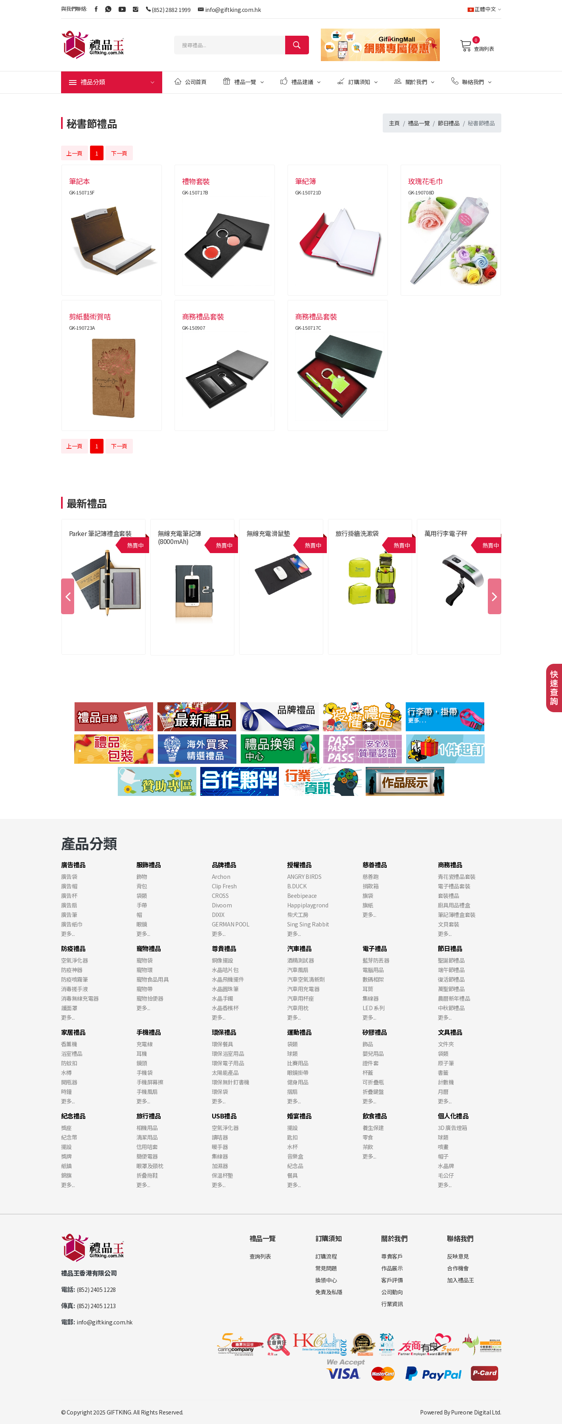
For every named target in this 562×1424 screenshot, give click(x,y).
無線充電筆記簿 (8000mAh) (179, 537)
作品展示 (392, 1268)
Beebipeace (302, 895)
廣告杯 (69, 895)
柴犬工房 (298, 915)
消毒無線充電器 (80, 998)
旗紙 (368, 905)
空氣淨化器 (74, 960)
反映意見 (458, 1256)
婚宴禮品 (299, 1115)
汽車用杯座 (300, 998)
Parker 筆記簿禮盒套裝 (100, 533)
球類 (292, 1053)
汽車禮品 (299, 948)
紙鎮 (66, 1166)
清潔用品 (147, 1137)
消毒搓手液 (74, 989)
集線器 (371, 998)
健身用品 (298, 1082)
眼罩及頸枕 (149, 1166)
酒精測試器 (300, 960)
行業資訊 (392, 1304)
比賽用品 (298, 1063)
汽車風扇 (298, 970)
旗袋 (368, 895)
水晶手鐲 (223, 998)
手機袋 (144, 1072)
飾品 (368, 1044)
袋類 (141, 895)
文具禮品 (450, 1032)
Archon (221, 876)
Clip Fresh (224, 886)
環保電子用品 (228, 1063)
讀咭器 (220, 1137)
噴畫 (443, 1147)
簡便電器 (147, 1156)
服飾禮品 (148, 864)
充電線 (144, 1044)
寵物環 (144, 970)
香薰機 (69, 1044)
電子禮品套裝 (454, 886)
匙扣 (292, 1137)
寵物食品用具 (152, 979)
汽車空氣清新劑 (306, 979)
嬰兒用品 (373, 1053)
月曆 (443, 1091)
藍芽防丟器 (376, 960)
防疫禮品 (73, 948)
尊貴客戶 (392, 1256)
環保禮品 (224, 1032)
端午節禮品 (451, 970)
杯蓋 (368, 1072)
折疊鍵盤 (373, 1091)
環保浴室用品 (228, 1053)
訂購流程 (326, 1256)
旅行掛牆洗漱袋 (357, 533)
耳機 (141, 1053)
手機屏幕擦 (149, 1082)
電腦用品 (373, 970)
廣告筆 (69, 915)
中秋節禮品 (451, 1008)
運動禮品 (299, 1032)
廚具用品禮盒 (454, 905)
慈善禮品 (375, 864)
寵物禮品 (148, 948)
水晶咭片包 (225, 970)
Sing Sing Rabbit (308, 924)
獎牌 (66, 1156)
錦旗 (66, 1175)
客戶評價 (392, 1280)
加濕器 (220, 1166)
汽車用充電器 (303, 989)
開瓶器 (69, 1082)
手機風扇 (147, 1091)
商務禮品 (450, 864)
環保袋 (220, 1091)
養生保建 (373, 1128)
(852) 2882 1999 (171, 9)
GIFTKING (119, 1412)
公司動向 (392, 1292)
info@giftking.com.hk (233, 9)
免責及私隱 (328, 1292)
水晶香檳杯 (225, 1008)
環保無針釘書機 (231, 1082)
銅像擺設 (223, 960)
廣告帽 (69, 886)
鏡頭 (141, 1063)
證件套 (371, 1063)
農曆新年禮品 (454, 998)
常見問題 (326, 1268)
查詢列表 (477, 45)
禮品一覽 (243, 81)
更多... (68, 934)
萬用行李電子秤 (446, 533)
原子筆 (446, 1063)
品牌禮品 (224, 864)
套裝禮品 (449, 895)
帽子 (443, 1156)
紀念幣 (69, 1137)
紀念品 (295, 1166)
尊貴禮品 (224, 948)
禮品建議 (300, 81)
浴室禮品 (72, 1053)
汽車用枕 (298, 1008)
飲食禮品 (375, 1115)
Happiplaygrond (307, 905)
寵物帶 (144, 989)
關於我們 (414, 81)
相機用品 (147, 1128)
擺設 (66, 1147)
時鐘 (66, 1091)
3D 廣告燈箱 (453, 1128)
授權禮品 (299, 864)
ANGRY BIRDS (304, 876)
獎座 (66, 1128)
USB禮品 (224, 1115)
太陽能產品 (225, 1072)
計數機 (446, 1082)
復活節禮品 (451, 979)
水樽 (66, 1072)
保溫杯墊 (223, 1175)
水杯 (292, 1147)
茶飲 (368, 1147)
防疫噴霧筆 (74, 979)
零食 (368, 1137)
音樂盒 (295, 1156)
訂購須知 (358, 81)
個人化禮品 (453, 1115)
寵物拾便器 (149, 998)
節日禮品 (449, 123)
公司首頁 (190, 81)
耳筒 (368, 989)
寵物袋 (144, 960)
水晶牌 (446, 1166)
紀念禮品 (73, 1115)
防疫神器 (72, 970)
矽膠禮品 (375, 1032)
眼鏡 (141, 924)
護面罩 (69, 1008)
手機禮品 (148, 1032)
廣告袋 (69, 876)
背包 (141, 886)
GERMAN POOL (230, 924)
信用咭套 (147, 1147)
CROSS (220, 895)
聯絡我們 (471, 81)
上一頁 (74, 153)
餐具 (292, 1175)
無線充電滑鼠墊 (268, 533)
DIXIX (218, 915)
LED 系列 (374, 1008)
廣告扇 (69, 905)
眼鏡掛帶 (298, 1072)
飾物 (141, 876)
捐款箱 (371, 886)
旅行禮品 (148, 1115)
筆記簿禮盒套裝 (457, 915)
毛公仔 (446, 1175)
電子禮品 (375, 948)
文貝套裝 (449, 924)
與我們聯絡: (74, 8)
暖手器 (220, 1147)
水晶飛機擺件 (228, 979)
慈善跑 (371, 876)
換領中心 (326, 1280)
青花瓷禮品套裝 (457, 876)
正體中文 (484, 9)
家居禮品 (73, 1032)
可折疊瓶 (373, 1082)
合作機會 (458, 1268)
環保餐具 (223, 1044)
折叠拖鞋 (147, 1175)
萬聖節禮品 (451, 989)
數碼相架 (373, 979)
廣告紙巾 (72, 924)
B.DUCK (297, 886)
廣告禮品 (73, 864)
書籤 (443, 1072)
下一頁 (119, 153)
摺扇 (292, 1091)
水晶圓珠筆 (225, 989)
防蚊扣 (69, 1063)
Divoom (222, 905)
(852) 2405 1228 (96, 1289)
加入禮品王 (460, 1280)
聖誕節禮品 (451, 960)
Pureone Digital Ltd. (476, 1412)
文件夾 (446, 1044)
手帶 (141, 905)
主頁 (394, 123)
